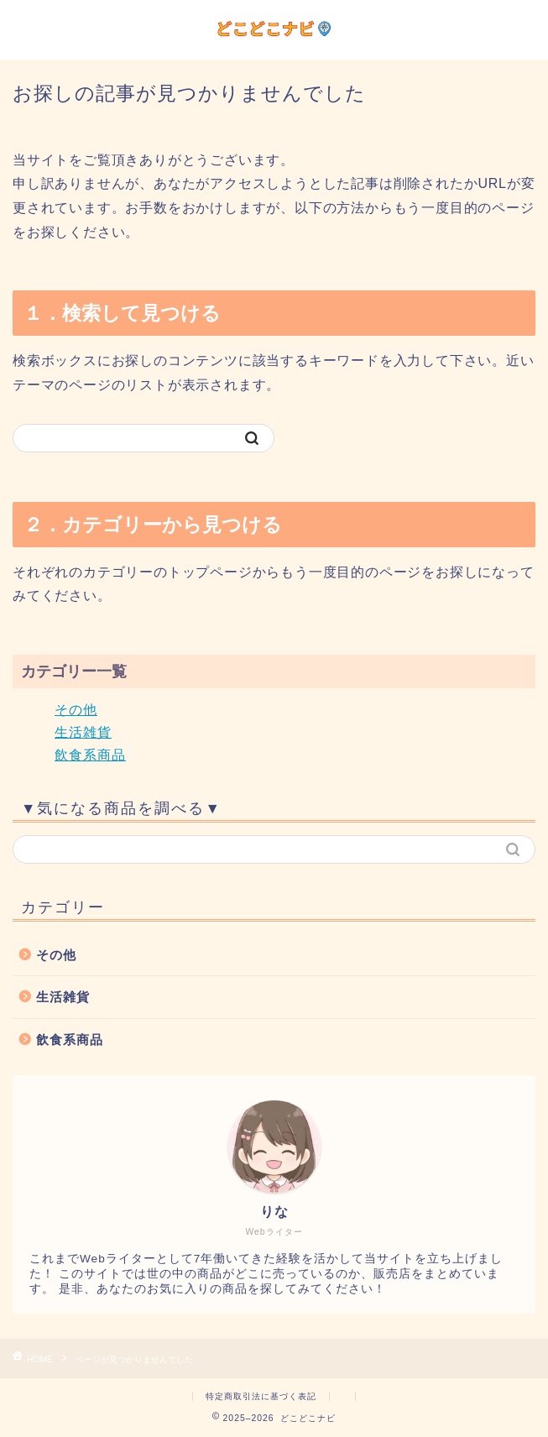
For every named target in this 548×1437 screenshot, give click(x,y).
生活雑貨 (83, 732)
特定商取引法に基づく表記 (261, 1396)
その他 (76, 710)
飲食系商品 (90, 755)
